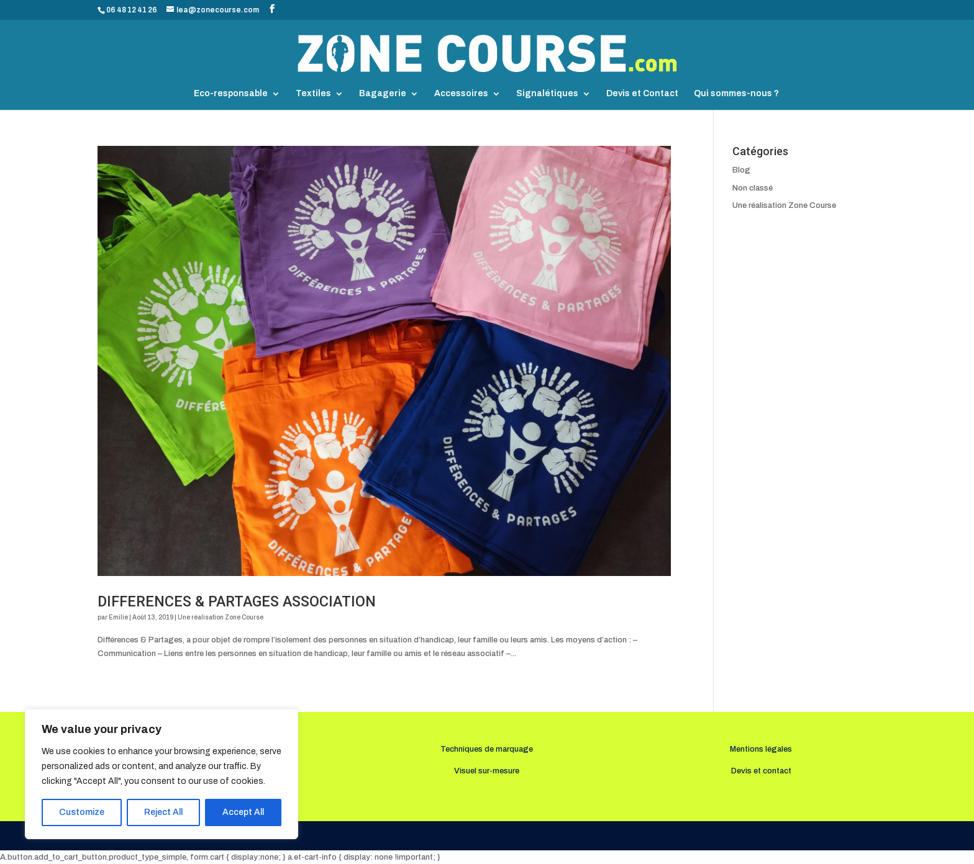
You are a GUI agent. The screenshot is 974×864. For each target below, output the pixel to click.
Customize (81, 812)
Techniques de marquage (486, 749)
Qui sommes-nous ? (736, 93)
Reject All (163, 812)
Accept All (243, 812)
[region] (161, 774)
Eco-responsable (231, 93)
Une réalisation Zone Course (220, 617)
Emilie (118, 617)
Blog (741, 170)
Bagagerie (382, 93)
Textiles (313, 93)
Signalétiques (547, 93)
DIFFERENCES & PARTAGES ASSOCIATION (237, 601)
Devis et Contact (642, 93)
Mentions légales (761, 749)
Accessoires (461, 93)
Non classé (752, 188)
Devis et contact (761, 771)
